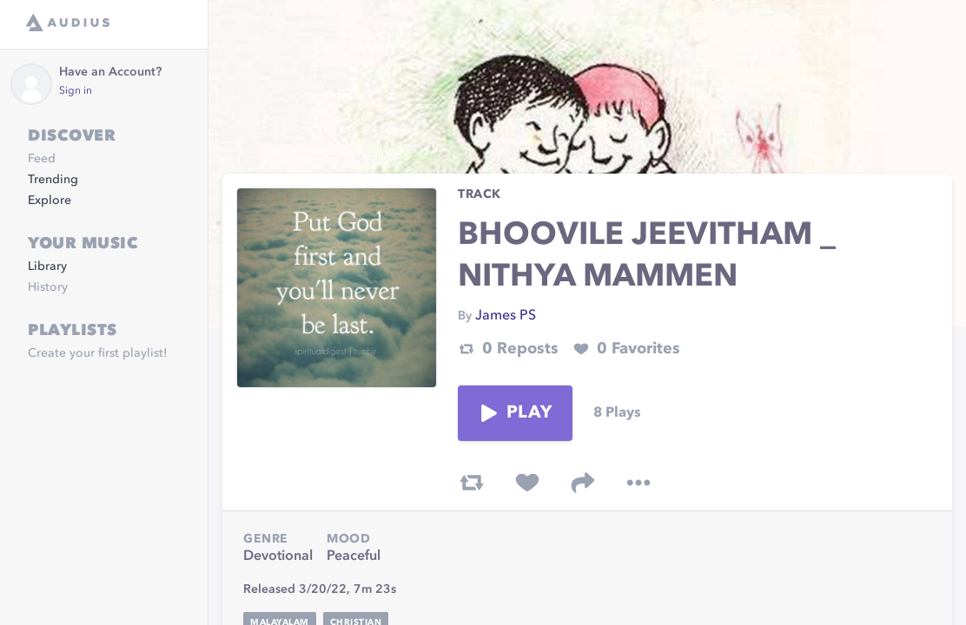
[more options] (638, 483)
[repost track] (472, 483)
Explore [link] (49, 200)
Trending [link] (53, 180)
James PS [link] (505, 316)
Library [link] (47, 266)
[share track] (583, 483)
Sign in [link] (75, 91)
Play (515, 413)
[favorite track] (527, 483)
